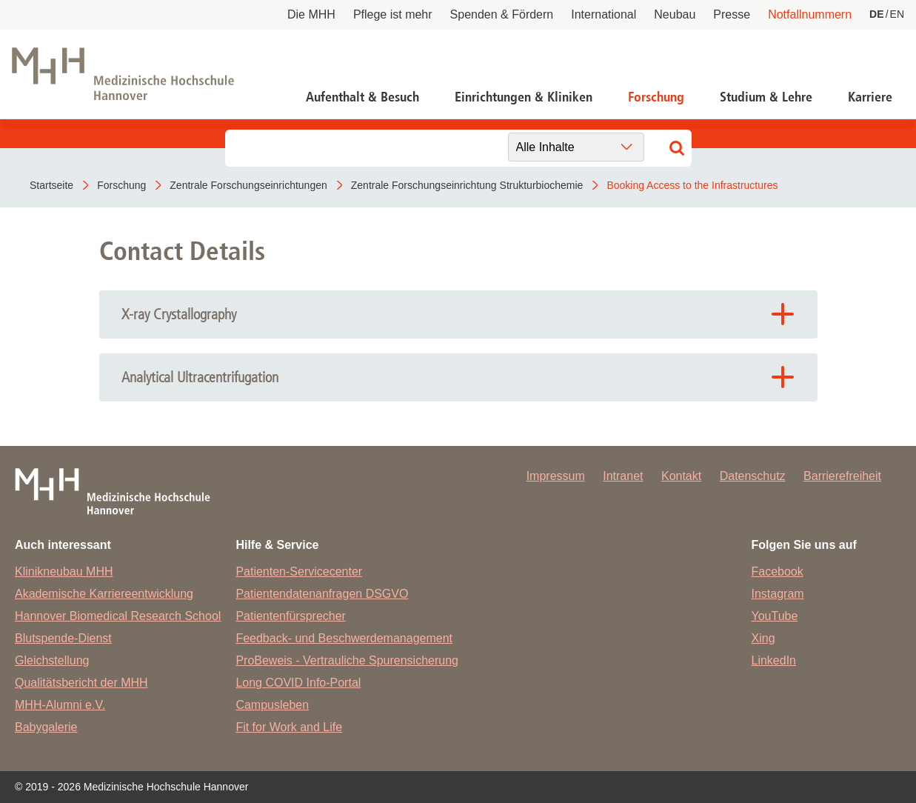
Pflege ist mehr (392, 14)
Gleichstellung (52, 660)
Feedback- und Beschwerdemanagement (343, 638)
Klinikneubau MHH (64, 571)
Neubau (674, 14)
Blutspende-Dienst (63, 638)
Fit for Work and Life (288, 727)
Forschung (656, 97)
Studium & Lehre (766, 97)
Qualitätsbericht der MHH (81, 682)
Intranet (623, 476)
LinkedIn (774, 660)
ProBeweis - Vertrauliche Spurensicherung (346, 660)
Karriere (870, 97)
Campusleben (272, 705)
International (603, 14)
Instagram (778, 593)
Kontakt (681, 476)
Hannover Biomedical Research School (118, 616)
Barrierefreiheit (842, 476)
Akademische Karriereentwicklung (104, 593)
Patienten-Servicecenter (298, 571)
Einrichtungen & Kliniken (523, 97)
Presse (731, 14)
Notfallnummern (810, 14)
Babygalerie (46, 727)
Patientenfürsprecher (290, 616)
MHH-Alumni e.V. (60, 705)
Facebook (777, 571)
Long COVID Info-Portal (298, 682)
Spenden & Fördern (502, 14)
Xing (763, 638)
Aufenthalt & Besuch (362, 97)
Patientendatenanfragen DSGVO (321, 593)
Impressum (555, 476)
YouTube (775, 616)
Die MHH (311, 14)
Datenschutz (753, 476)
